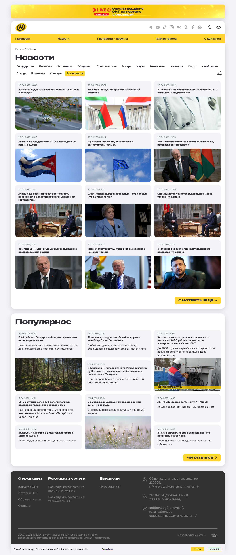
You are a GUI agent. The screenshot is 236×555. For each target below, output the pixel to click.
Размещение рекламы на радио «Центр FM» (66, 489)
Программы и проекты (112, 38)
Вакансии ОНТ (110, 487)
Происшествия (107, 66)
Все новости (75, 73)
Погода (21, 73)
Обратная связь (29, 499)
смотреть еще (195, 300)
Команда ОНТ (28, 487)
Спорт (192, 66)
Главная (19, 49)
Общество (84, 66)
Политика (45, 66)
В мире (126, 66)
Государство (25, 66)
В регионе (38, 73)
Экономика (64, 66)
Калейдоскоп (210, 66)
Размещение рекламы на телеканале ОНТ (66, 499)
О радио (24, 506)
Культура (177, 66)
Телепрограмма (166, 38)
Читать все (200, 457)
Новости (63, 38)
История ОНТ (28, 493)
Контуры (56, 73)
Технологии (158, 66)
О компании (212, 38)
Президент (22, 38)
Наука (140, 66)
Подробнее (107, 549)
